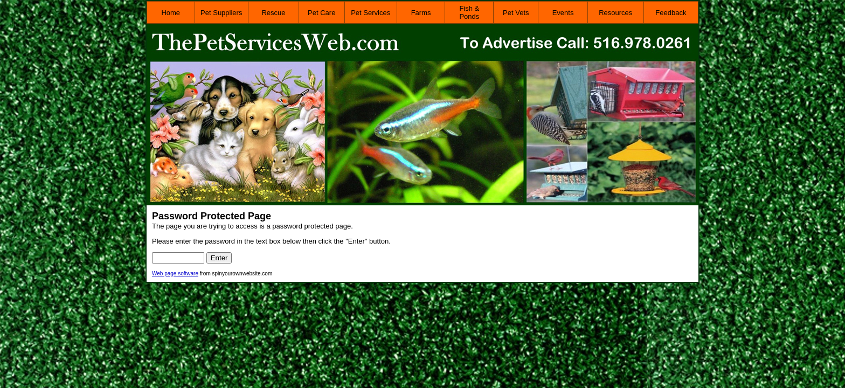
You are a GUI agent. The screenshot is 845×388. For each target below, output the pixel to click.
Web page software (175, 273)
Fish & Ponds (469, 12)
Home (170, 13)
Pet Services (370, 13)
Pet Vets (516, 13)
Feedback (670, 13)
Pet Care (321, 13)
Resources (615, 13)
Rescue (273, 13)
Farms (421, 13)
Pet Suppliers (221, 13)
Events (563, 13)
